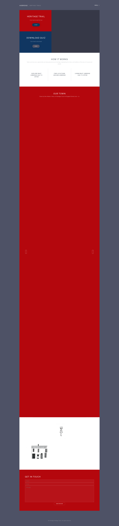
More (36, 46)
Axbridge (30, 5)
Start (35, 24)
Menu (96, 5)
